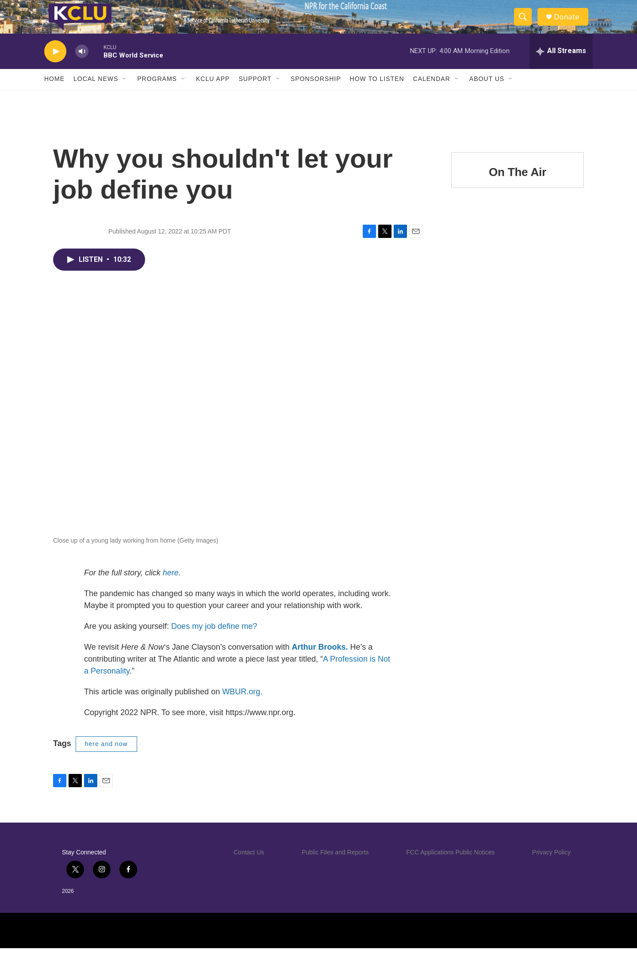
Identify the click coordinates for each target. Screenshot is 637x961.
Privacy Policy (551, 865)
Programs (157, 92)
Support (254, 92)
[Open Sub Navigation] (124, 92)
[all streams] (561, 64)
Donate (570, 23)
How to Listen (377, 92)
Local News (95, 92)
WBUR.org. (242, 705)
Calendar (431, 92)
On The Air (517, 184)
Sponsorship (316, 92)
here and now (106, 757)
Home (54, 92)
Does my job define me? (214, 639)
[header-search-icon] (525, 23)
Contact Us (249, 865)
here (171, 586)
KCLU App (213, 92)
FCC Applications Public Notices (450, 865)
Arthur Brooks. (320, 660)
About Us (486, 92)
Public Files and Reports (335, 865)
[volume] (81, 64)
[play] (55, 64)
